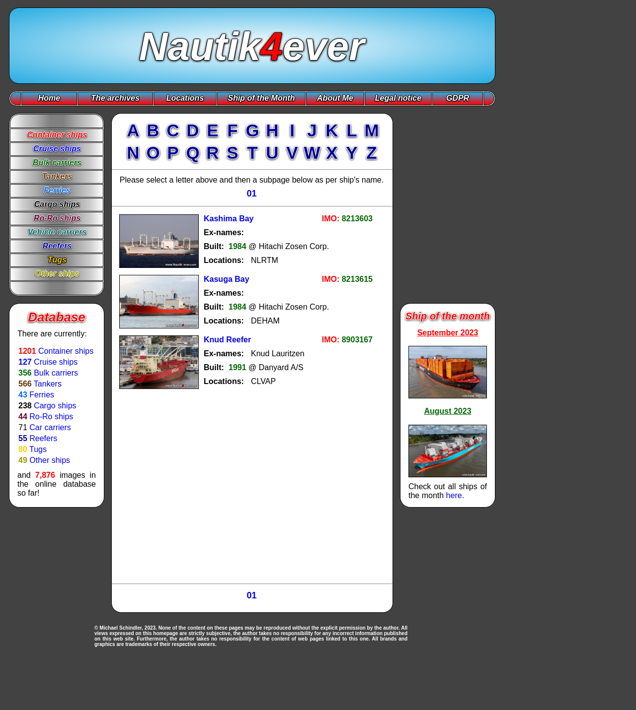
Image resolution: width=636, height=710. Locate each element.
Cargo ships (55, 405)
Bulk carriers (56, 373)
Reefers (43, 438)
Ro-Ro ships (51, 416)
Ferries (41, 394)
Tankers (48, 384)
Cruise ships (56, 362)
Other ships (49, 460)
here (454, 495)
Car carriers (50, 427)
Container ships (65, 351)
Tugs (38, 449)
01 (251, 193)
